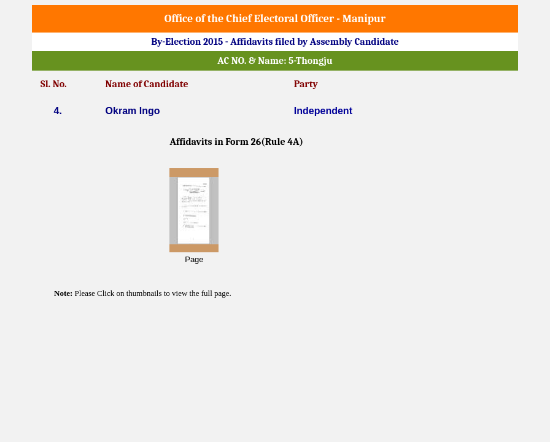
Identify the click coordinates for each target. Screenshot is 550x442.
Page (194, 259)
